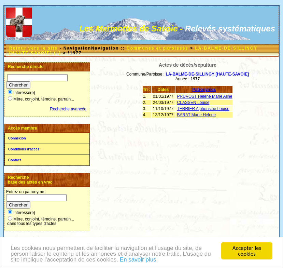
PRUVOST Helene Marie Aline (204, 96)
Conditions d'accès (23, 149)
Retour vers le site (33, 48)
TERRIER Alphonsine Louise (203, 108)
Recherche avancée (68, 109)
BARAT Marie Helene (196, 114)
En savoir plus (138, 261)
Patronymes (204, 89)
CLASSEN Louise (193, 102)
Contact (14, 160)
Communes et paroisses (157, 48)
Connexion (17, 138)
